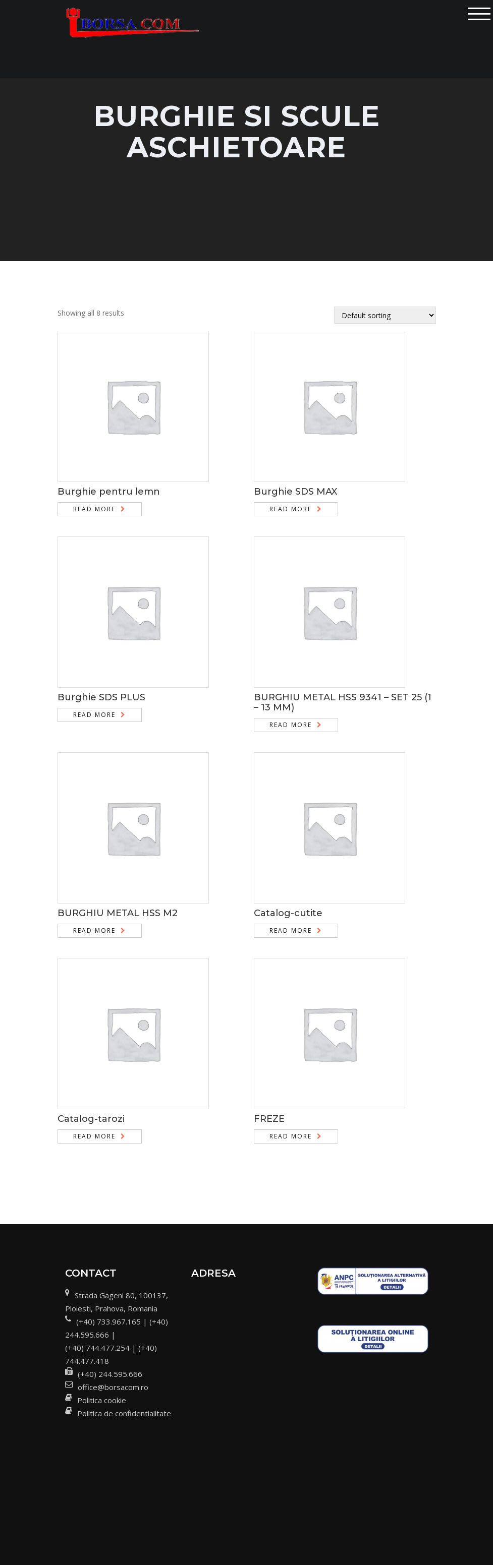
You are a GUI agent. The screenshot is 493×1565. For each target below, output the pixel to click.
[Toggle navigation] (479, 14)
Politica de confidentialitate (124, 1413)
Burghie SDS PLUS (101, 697)
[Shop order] (385, 315)
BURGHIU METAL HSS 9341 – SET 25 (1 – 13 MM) (342, 702)
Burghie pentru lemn (109, 491)
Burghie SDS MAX (295, 491)
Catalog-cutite (288, 913)
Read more (94, 509)
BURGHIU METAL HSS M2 (118, 913)
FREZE (269, 1118)
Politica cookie (101, 1400)
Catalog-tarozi (91, 1118)
